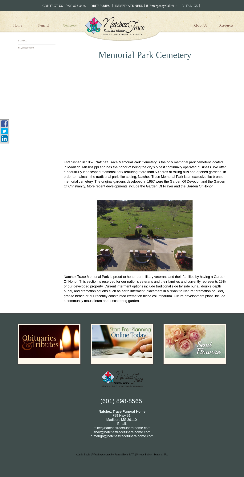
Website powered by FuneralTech (110, 454)
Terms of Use (161, 454)
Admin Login (83, 454)
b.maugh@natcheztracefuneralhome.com (122, 436)
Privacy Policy (144, 454)
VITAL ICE (190, 6)
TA (132, 454)
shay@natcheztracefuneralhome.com (122, 432)
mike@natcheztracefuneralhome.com (122, 428)
